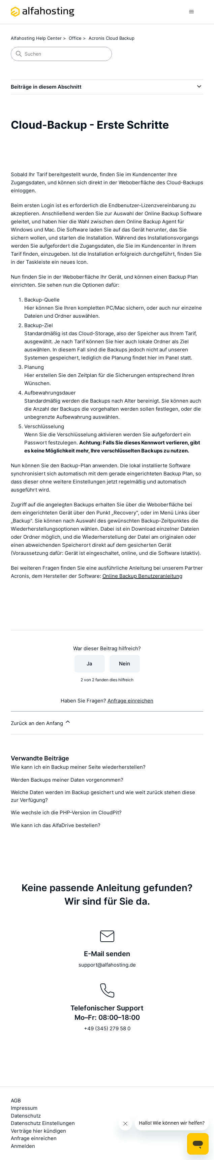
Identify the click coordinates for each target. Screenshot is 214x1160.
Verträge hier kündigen (38, 1131)
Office (75, 38)
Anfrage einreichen (130, 700)
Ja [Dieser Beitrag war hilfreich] (89, 663)
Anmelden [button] (23, 1146)
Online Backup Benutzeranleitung (142, 576)
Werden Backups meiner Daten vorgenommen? (67, 780)
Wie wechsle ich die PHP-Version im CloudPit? (66, 812)
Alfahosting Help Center (36, 38)
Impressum (24, 1108)
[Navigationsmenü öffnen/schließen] (191, 12)
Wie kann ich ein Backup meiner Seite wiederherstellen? (78, 767)
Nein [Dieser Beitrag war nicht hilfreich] (124, 663)
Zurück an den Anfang (41, 722)
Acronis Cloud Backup (111, 38)
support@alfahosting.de (107, 965)
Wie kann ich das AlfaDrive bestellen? (55, 825)
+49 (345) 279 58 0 (107, 1028)
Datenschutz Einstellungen (43, 1123)
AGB (16, 1100)
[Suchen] (61, 54)
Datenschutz (26, 1115)
